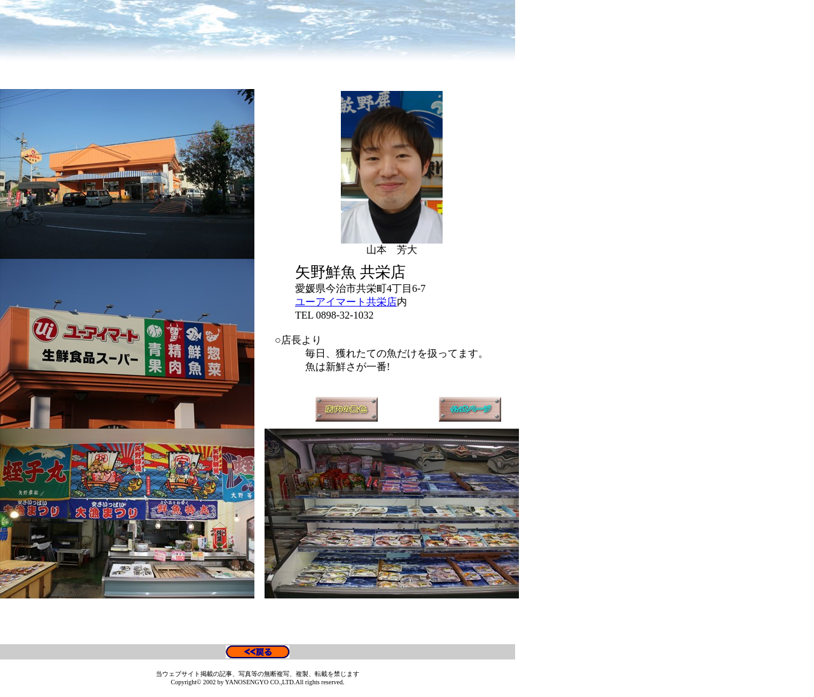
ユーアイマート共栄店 (346, 301)
